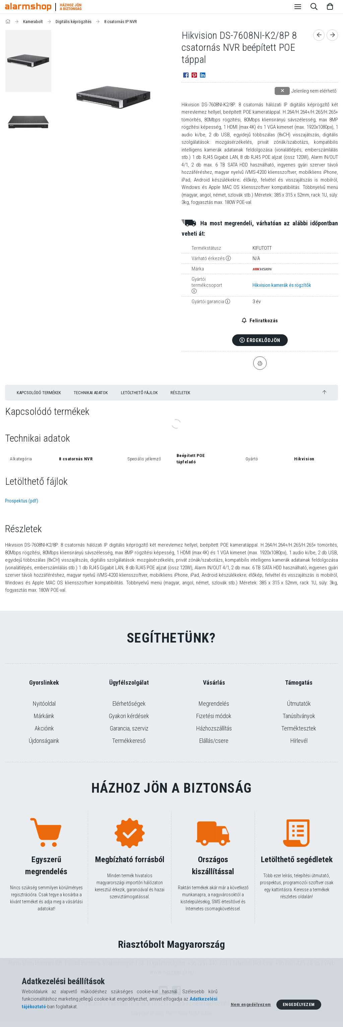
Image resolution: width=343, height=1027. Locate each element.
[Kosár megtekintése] (330, 6)
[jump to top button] (324, 392)
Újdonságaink (44, 740)
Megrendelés (214, 703)
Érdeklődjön (263, 340)
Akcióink (44, 728)
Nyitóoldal (44, 703)
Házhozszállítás (214, 728)
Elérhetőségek (129, 703)
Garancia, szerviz (129, 728)
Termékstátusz (206, 248)
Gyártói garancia (208, 302)
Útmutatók (299, 703)
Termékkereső (129, 740)
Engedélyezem (299, 1004)
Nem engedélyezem (251, 1004)
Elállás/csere (213, 740)
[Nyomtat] (260, 363)
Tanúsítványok (299, 715)
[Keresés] (314, 6)
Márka (198, 269)
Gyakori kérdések (129, 715)
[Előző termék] (319, 35)
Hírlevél (298, 740)
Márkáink (44, 715)
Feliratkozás (263, 321)
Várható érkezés (208, 258)
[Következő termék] (332, 35)
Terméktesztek (298, 728)
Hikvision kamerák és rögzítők (282, 285)
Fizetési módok (213, 715)
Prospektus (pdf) (21, 501)
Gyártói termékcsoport (207, 282)
